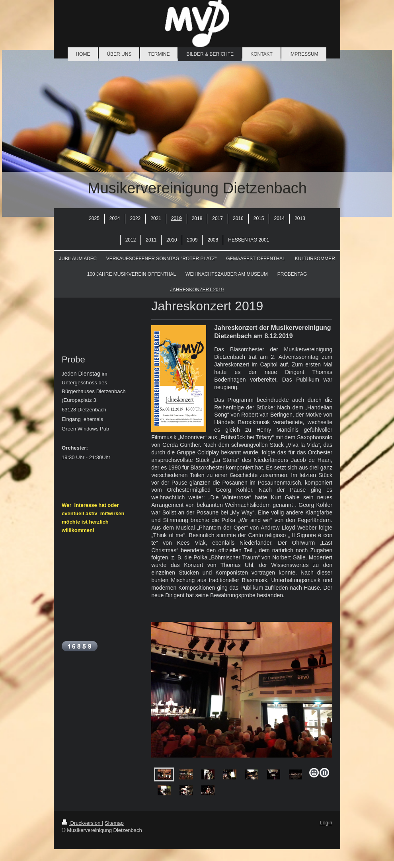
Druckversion (82, 823)
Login (326, 823)
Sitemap (114, 823)
